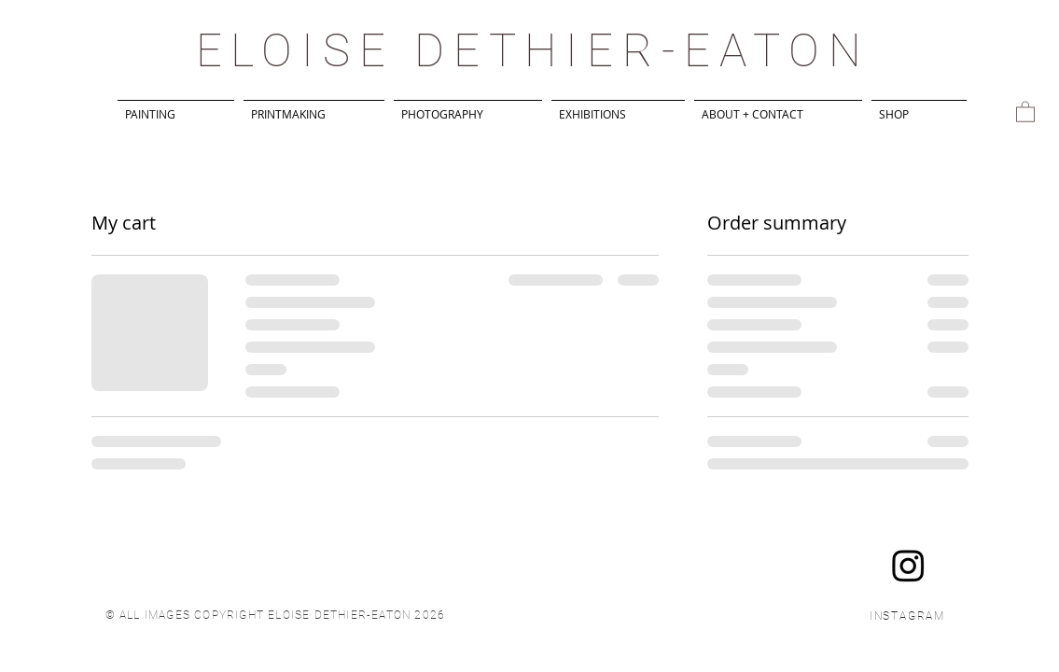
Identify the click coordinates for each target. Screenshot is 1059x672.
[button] (1025, 111)
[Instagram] (908, 565)
